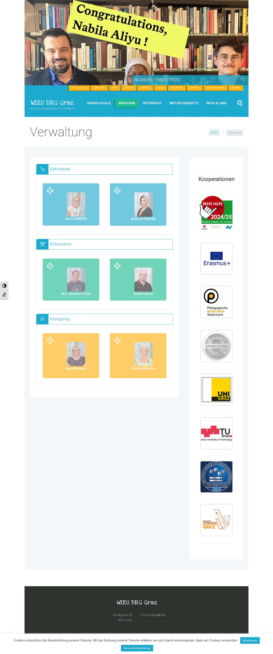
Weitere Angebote (184, 103)
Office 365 (94, 87)
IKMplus (141, 87)
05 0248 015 (159, 615)
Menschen (126, 103)
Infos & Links (216, 103)
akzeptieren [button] (250, 640)
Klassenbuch (73, 87)
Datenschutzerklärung (137, 648)
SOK (110, 87)
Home (214, 132)
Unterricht (152, 103)
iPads (157, 87)
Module (125, 87)
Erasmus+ (174, 87)
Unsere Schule (99, 103)
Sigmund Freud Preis (157, 79)
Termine (192, 87)
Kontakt (235, 87)
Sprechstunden (214, 87)
